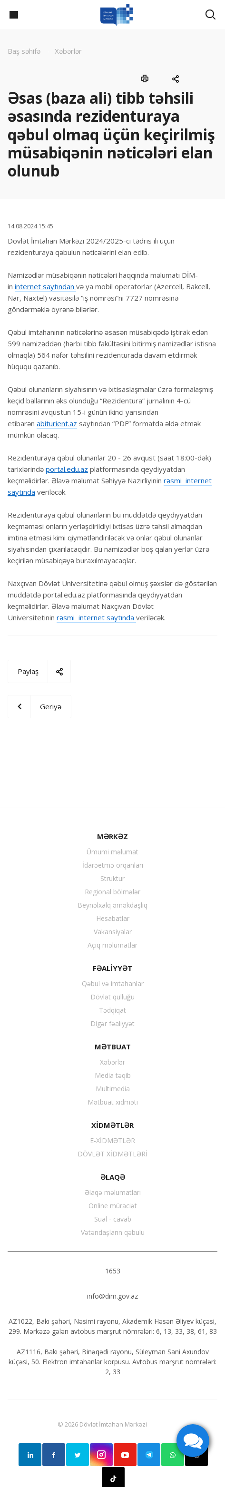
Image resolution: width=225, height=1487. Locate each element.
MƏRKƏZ (112, 836)
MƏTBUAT (113, 1046)
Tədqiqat (112, 1010)
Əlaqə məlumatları (113, 1192)
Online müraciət (112, 1205)
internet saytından (45, 286)
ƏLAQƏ (112, 1177)
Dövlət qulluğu (112, 996)
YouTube (125, 1454)
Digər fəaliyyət (112, 1023)
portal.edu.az (67, 469)
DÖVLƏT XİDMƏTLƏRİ (112, 1153)
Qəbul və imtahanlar (113, 983)
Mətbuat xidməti (113, 1101)
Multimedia (113, 1088)
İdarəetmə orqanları (112, 865)
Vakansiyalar (113, 931)
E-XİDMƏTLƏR (112, 1140)
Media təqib (113, 1075)
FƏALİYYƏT (112, 968)
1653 (112, 1270)
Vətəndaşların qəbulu (113, 1232)
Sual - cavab (112, 1218)
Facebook (53, 1454)
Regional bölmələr (112, 891)
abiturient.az (57, 423)
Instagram (101, 1454)
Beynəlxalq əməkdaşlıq (112, 905)
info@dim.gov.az (112, 1296)
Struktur (112, 878)
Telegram (148, 1454)
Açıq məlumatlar (112, 944)
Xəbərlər (112, 1061)
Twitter (77, 1454)
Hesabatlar (112, 918)
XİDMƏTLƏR (112, 1125)
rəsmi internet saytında (96, 617)
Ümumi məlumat (112, 851)
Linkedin (30, 1454)
